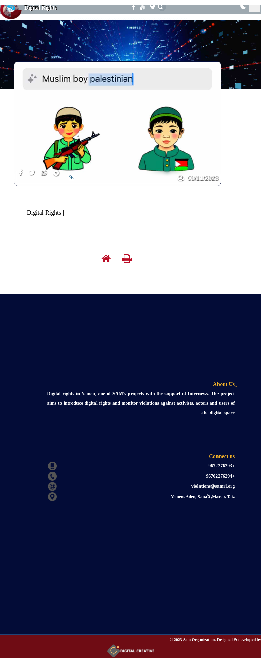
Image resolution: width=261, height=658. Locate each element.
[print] (180, 178)
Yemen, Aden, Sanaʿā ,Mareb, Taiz (203, 496)
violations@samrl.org (213, 486)
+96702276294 (220, 476)
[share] (20, 176)
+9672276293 (221, 465)
